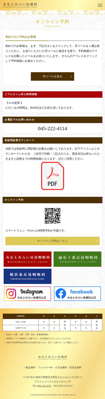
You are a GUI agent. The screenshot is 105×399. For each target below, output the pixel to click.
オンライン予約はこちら (52, 240)
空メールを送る (52, 76)
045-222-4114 (44, 386)
